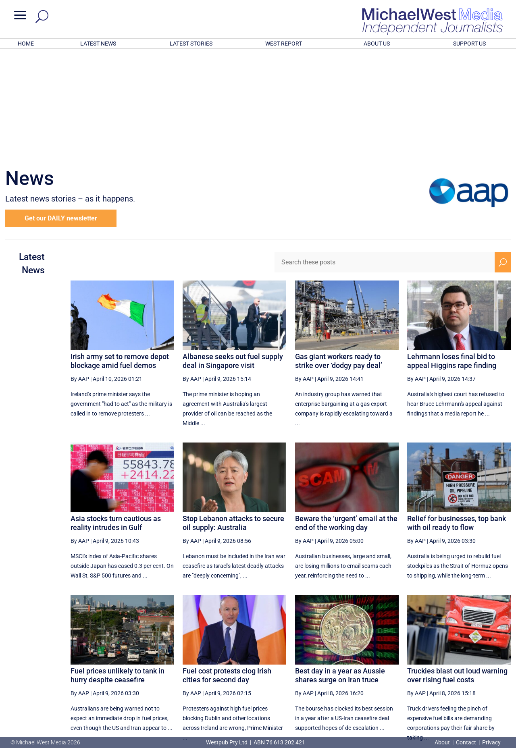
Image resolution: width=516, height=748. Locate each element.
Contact (466, 742)
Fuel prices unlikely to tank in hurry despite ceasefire (117, 569)
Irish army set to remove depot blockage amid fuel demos (120, 255)
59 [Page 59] (404, 667)
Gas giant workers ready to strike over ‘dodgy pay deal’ (338, 255)
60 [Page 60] (424, 667)
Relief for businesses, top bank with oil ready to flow (456, 417)
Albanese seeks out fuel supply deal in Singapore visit (233, 255)
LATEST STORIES (191, 43)
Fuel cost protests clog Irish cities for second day (227, 569)
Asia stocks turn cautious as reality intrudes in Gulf (116, 417)
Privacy (491, 742)
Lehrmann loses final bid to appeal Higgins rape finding (451, 255)
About (443, 742)
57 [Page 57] (363, 667)
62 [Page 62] (465, 667)
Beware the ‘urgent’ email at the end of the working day (346, 417)
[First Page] (306, 667)
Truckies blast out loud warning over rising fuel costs (457, 569)
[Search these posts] (385, 157)
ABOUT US (377, 43)
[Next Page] (484, 667)
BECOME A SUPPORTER (474, 696)
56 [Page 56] (343, 667)
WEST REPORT (283, 43)
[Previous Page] (324, 667)
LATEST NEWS (98, 43)
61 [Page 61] (445, 667)
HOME (26, 43)
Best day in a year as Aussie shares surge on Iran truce (340, 569)
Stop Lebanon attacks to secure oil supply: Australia (233, 417)
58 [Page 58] (384, 667)
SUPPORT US (469, 43)
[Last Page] (502, 667)
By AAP (80, 273)
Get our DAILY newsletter (61, 112)
